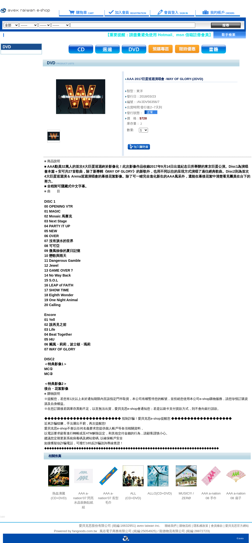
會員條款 (216, 525)
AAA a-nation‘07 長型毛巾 (108, 498)
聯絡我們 (171, 525)
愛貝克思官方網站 (237, 525)
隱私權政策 (200, 525)
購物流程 (184, 525)
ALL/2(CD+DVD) (160, 493)
